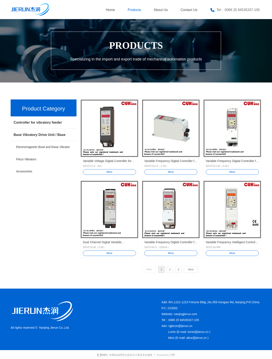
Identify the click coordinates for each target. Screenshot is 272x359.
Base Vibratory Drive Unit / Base (39, 135)
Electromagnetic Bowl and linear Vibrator (43, 147)
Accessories (24, 171)
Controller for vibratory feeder (38, 122)
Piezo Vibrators (26, 159)
